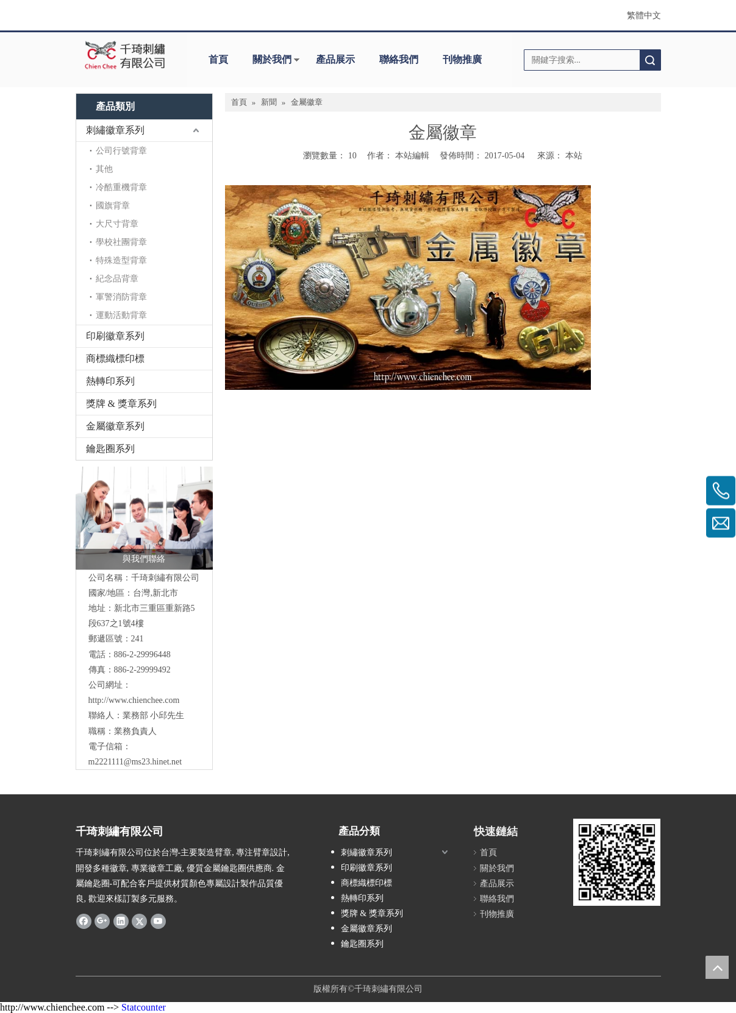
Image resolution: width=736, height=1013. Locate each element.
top (717, 967)
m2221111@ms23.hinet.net (135, 761)
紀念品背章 (117, 278)
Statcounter (143, 1007)
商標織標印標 (115, 358)
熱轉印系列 (110, 381)
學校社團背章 (121, 242)
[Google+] (102, 921)
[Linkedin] (121, 921)
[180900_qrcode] (616, 862)
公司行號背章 (121, 150)
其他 (104, 169)
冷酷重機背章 (121, 187)
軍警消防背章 (121, 297)
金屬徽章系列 (115, 426)
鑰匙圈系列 (110, 448)
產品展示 (335, 59)
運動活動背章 (121, 315)
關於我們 (271, 59)
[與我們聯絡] (144, 518)
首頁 (218, 59)
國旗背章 (113, 205)
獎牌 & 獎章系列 (121, 403)
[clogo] (126, 55)
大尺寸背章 (117, 223)
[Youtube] (158, 921)
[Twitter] (139, 921)
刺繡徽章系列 (115, 130)
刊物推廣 (462, 59)
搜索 (650, 60)
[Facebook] (83, 921)
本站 (573, 155)
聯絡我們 (398, 59)
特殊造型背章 (121, 260)
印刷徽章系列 (115, 336)
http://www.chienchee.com (134, 700)
